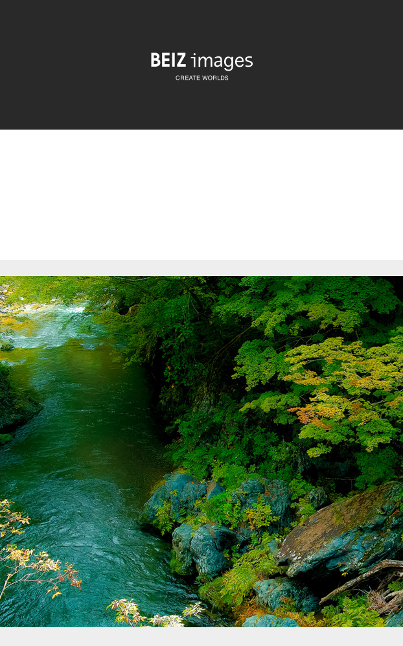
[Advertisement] (201, 206)
